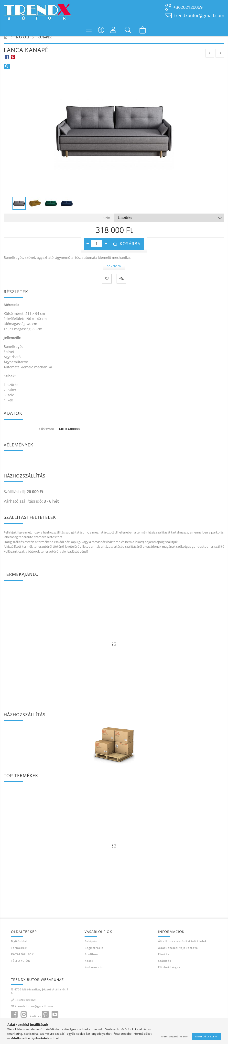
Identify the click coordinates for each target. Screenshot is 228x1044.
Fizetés (163, 960)
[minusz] (87, 249)
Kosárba (130, 249)
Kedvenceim (94, 973)
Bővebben (114, 272)
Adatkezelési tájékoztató (178, 953)
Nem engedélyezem (174, 1036)
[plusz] (105, 249)
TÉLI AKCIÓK (20, 966)
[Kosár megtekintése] (143, 30)
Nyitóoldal (19, 947)
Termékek (19, 953)
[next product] (220, 59)
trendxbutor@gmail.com (199, 15)
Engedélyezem (206, 1036)
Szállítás (164, 966)
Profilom (91, 960)
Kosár (89, 966)
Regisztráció (94, 953)
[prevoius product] (210, 59)
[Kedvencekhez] (107, 284)
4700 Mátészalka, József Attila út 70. (39, 997)
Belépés (91, 947)
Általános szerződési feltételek (182, 947)
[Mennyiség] (96, 249)
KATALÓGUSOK (22, 960)
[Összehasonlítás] (121, 284)
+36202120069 (188, 7)
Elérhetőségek (169, 973)
